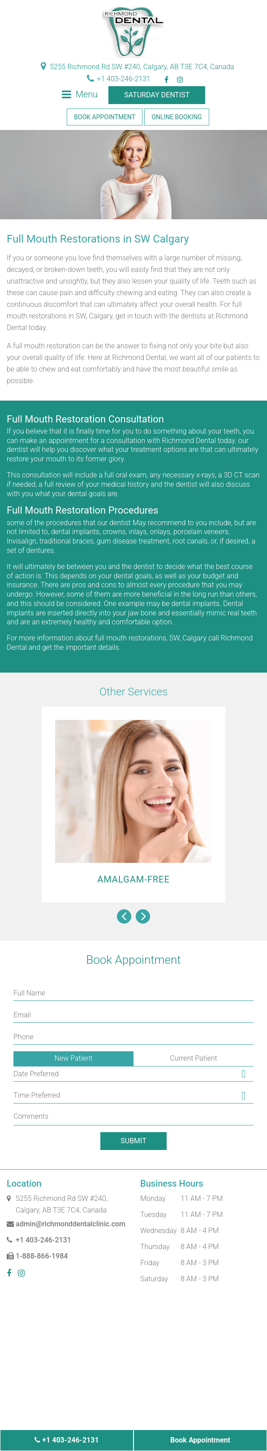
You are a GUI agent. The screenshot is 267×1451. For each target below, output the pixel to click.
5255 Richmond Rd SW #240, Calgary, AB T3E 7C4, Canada (137, 67)
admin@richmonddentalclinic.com (66, 1224)
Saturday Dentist (156, 95)
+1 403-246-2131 (119, 79)
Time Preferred (36, 1095)
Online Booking (176, 117)
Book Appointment (104, 117)
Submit (133, 1141)
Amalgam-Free (133, 879)
